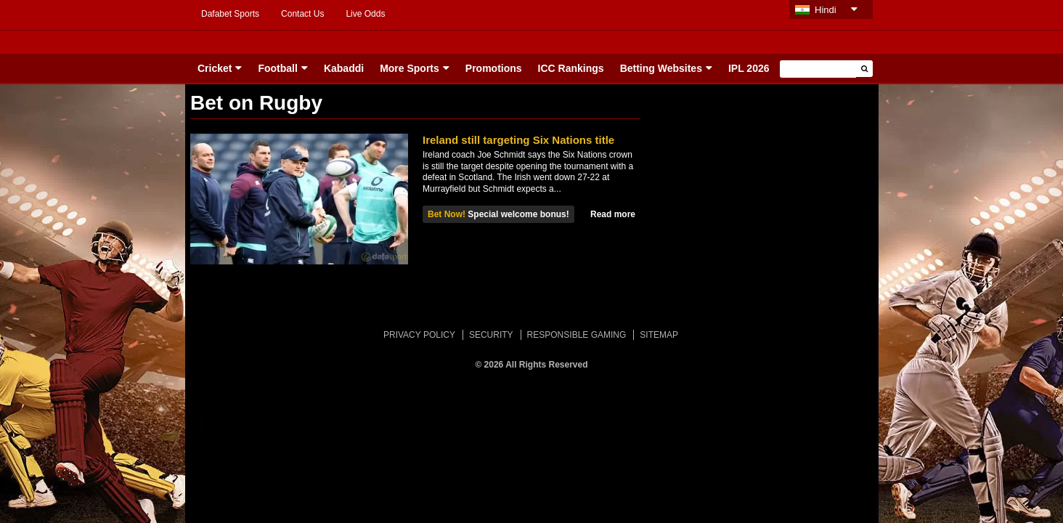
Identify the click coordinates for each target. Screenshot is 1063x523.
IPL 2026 (749, 68)
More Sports (409, 68)
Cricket (214, 68)
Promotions (493, 68)
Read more (612, 214)
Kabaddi (344, 68)
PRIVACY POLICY (419, 335)
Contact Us (302, 14)
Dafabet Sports (230, 14)
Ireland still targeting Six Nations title (518, 140)
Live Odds (365, 14)
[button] (864, 68)
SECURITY (491, 335)
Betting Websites (661, 68)
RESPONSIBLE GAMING (577, 335)
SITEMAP (659, 335)
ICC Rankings (571, 68)
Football (277, 68)
